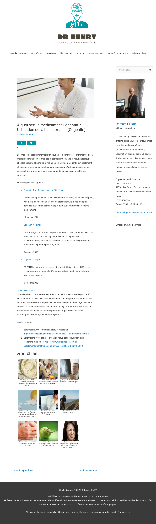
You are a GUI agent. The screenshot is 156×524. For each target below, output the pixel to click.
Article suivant (88, 470)
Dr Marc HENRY (127, 124)
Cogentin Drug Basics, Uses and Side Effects (45, 190)
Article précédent (24, 470)
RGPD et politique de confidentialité (67, 496)
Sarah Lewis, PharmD (27, 290)
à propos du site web (97, 496)
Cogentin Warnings (33, 225)
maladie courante (25, 134)
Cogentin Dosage (32, 259)
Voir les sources (25, 322)
